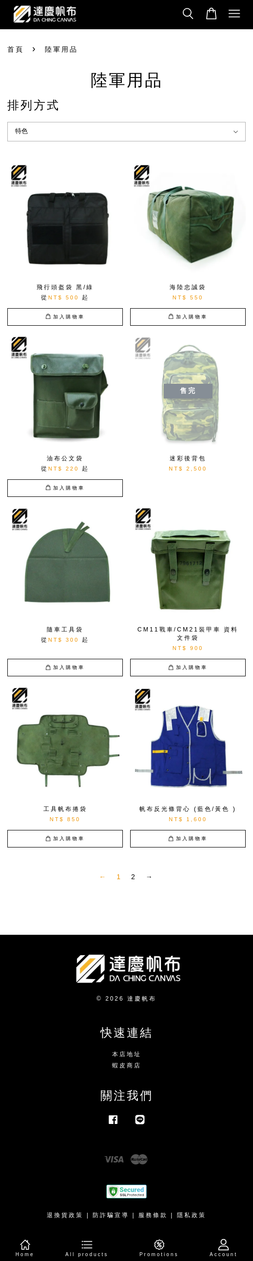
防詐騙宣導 (111, 1215)
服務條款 (153, 1215)
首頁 (15, 49)
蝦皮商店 (126, 1065)
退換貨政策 (65, 1215)
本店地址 (126, 1054)
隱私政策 (191, 1215)
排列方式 (33, 105)
